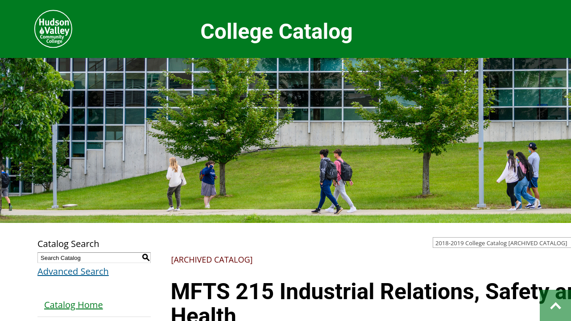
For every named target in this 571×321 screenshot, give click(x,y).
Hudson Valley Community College (53, 29)
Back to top (555, 305)
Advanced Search (73, 271)
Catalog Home (73, 305)
